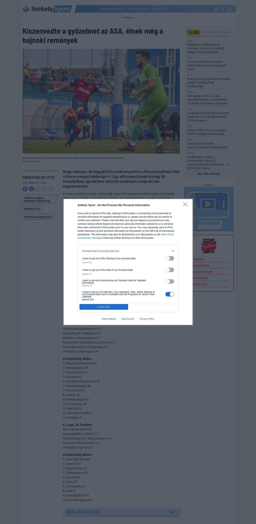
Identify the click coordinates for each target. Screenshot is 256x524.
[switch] (169, 258)
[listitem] (128, 251)
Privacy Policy (147, 318)
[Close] (186, 205)
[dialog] (128, 262)
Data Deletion (109, 318)
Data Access (127, 318)
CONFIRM (103, 307)
